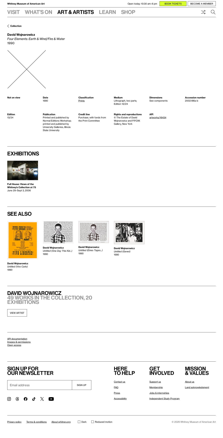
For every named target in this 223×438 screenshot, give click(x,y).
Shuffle (203, 12)
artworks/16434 (157, 117)
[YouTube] (51, 399)
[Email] (39, 385)
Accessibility (120, 398)
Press (117, 393)
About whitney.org (61, 421)
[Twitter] (42, 399)
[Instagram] (9, 399)
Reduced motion (101, 421)
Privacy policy (14, 421)
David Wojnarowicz (21, 34)
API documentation (17, 338)
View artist (17, 312)
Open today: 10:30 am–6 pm (142, 3)
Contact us (119, 381)
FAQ (116, 387)
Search (213, 12)
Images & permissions (19, 342)
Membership (156, 387)
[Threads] (17, 399)
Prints (81, 100)
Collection (15, 26)
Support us (155, 381)
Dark (82, 421)
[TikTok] (34, 399)
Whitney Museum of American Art (26, 3)
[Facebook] (25, 399)
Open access (14, 345)
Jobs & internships (159, 393)
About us (189, 381)
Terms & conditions (36, 421)
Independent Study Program (164, 398)
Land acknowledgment (197, 387)
